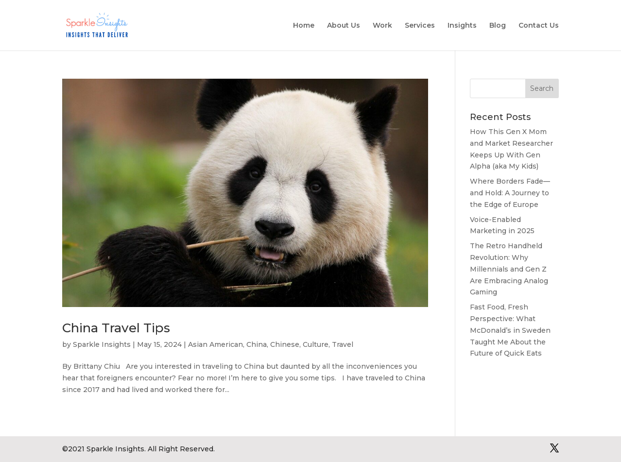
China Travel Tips (116, 328)
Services (420, 26)
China (256, 344)
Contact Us (538, 26)
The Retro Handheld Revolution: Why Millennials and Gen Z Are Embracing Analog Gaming (509, 268)
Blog (497, 26)
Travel (342, 344)
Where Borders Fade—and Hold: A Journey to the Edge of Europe (510, 193)
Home (303, 26)
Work (382, 26)
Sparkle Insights (102, 344)
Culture (315, 344)
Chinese (284, 344)
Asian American (215, 344)
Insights (462, 26)
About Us (343, 26)
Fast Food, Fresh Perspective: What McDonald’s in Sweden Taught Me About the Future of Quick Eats (510, 330)
